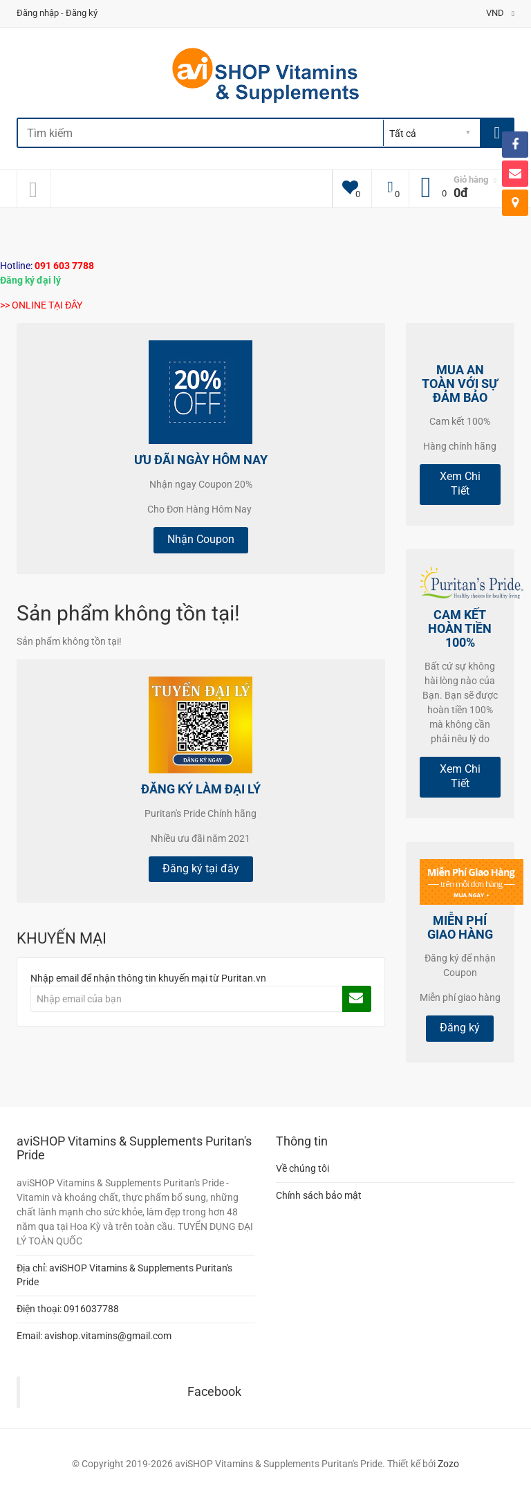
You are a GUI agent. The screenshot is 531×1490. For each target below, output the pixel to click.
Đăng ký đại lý (30, 280)
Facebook (214, 1392)
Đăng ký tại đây (200, 868)
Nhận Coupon (200, 539)
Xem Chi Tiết (460, 483)
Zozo (448, 1463)
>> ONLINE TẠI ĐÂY (41, 305)
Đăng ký (81, 13)
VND (500, 13)
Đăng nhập (38, 13)
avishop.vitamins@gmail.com (107, 1335)
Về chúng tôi (302, 1168)
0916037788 (91, 1308)
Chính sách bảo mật (319, 1195)
